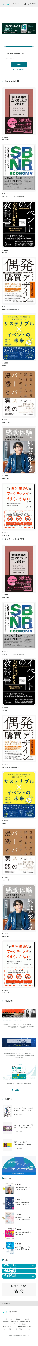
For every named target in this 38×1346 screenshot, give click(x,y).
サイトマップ (31, 1329)
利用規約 (25, 1324)
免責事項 (28, 1319)
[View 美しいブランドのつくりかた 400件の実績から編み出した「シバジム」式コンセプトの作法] (16, 1218)
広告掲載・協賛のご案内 (26, 1321)
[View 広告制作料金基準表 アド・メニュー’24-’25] (16, 1203)
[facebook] (16, 1291)
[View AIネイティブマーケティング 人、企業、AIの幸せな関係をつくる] (16, 1248)
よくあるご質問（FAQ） (10, 1329)
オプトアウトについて (8, 1326)
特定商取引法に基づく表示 (10, 1321)
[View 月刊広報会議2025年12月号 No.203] (16, 1233)
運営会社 (19, 1319)
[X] (21, 1291)
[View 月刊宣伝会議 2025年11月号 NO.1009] (16, 1188)
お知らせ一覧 (9, 1319)
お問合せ (22, 1329)
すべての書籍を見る (19, 70)
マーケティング (6, 1303)
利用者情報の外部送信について (25, 1326)
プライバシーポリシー (14, 1324)
